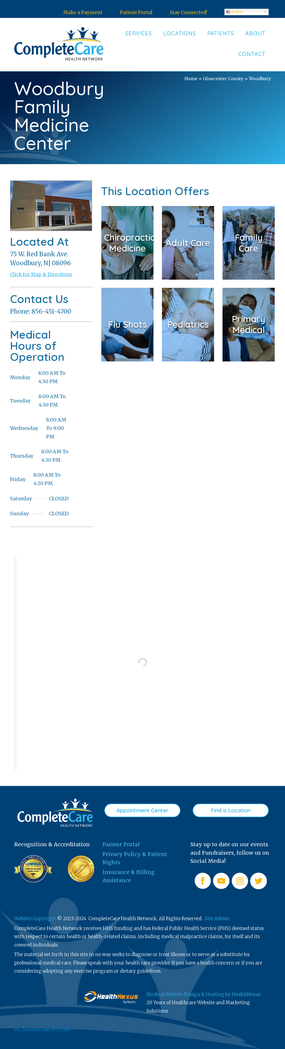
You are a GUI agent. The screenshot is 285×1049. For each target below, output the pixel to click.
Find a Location (230, 810)
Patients (220, 33)
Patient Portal (136, 12)
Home (191, 78)
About (255, 33)
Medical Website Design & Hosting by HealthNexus (203, 994)
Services (138, 33)
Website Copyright (35, 919)
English (234, 12)
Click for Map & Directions (41, 274)
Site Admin (217, 919)
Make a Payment (82, 12)
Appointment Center (142, 810)
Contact (251, 54)
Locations (179, 33)
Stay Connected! (188, 12)
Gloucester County (223, 78)
